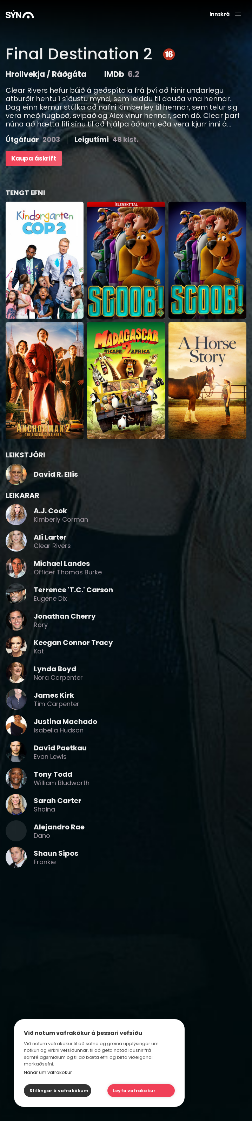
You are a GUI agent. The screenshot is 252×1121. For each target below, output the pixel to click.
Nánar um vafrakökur (48, 1072)
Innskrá (220, 14)
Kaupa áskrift (33, 158)
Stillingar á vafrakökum (59, 1091)
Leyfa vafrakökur (134, 1091)
